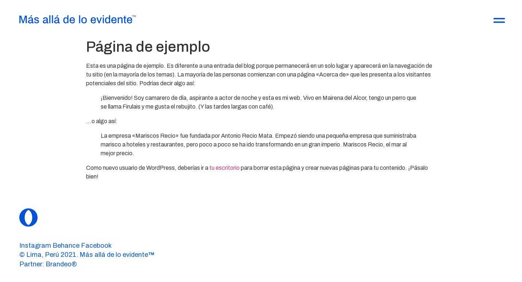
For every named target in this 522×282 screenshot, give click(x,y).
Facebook (96, 245)
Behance (66, 245)
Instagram (35, 245)
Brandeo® (61, 264)
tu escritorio (224, 168)
